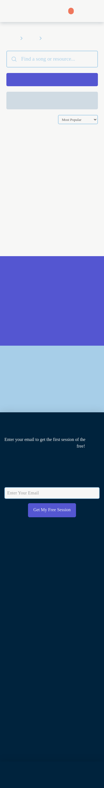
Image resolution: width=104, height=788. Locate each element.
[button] (95, 11)
